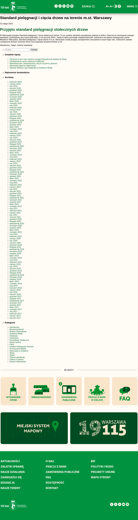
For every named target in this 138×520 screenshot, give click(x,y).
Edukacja (13, 336)
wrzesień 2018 (16, 277)
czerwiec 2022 (16, 181)
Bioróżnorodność (17, 329)
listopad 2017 (15, 299)
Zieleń (12, 355)
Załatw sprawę (12, 466)
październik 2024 (17, 120)
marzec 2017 (15, 316)
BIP (93, 461)
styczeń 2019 (15, 269)
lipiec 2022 (14, 178)
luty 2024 (13, 138)
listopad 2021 (15, 196)
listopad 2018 (15, 273)
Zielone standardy (17, 357)
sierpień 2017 (15, 305)
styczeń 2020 (15, 243)
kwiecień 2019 (16, 262)
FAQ (48, 477)
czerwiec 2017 (16, 309)
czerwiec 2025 (16, 103)
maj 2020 (13, 234)
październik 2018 (17, 275)
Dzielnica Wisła (16, 334)
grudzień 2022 (16, 168)
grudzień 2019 (16, 245)
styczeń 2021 (15, 217)
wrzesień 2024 (16, 123)
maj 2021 (13, 208)
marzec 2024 (15, 136)
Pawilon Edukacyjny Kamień (22, 347)
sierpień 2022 (15, 176)
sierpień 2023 (15, 151)
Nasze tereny (15, 342)
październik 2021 (17, 198)
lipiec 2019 (14, 256)
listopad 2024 (15, 118)
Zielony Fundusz (17, 359)
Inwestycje (14, 338)
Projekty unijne (103, 472)
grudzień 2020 (16, 219)
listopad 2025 (15, 93)
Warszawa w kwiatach (19, 351)
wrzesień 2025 (16, 97)
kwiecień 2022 (16, 185)
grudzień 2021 (16, 193)
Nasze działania (13, 472)
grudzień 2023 (16, 142)
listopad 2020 (15, 221)
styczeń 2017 (15, 318)
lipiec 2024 (14, 127)
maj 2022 (13, 183)
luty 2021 (13, 215)
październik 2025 (17, 95)
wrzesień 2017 (16, 303)
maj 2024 (13, 131)
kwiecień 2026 (16, 82)
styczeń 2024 (15, 140)
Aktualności (14, 327)
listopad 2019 (15, 247)
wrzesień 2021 (16, 200)
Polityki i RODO (102, 466)
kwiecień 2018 (16, 288)
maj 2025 (13, 105)
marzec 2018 (15, 290)
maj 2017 (13, 311)
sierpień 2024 (15, 125)
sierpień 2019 (15, 254)
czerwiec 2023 (16, 155)
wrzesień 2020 (16, 226)
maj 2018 (13, 286)
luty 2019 (13, 266)
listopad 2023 (15, 144)
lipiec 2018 (14, 281)
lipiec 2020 (14, 230)
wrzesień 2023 (16, 148)
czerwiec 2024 (16, 129)
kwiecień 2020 (16, 236)
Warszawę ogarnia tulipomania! (23, 66)
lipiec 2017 (14, 307)
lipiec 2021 (14, 204)
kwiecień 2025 (16, 108)
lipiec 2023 (14, 153)
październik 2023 (17, 146)
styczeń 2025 (15, 114)
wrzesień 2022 (16, 174)
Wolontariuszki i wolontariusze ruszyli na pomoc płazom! (33, 63)
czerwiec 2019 (16, 258)
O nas (50, 461)
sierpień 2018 (15, 279)
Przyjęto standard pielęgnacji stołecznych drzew (44, 29)
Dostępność (55, 482)
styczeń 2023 (15, 166)
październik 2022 (17, 172)
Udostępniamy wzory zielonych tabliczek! (27, 61)
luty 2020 (13, 241)
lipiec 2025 (14, 101)
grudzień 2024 (16, 116)
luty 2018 (13, 292)
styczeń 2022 (15, 191)
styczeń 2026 (15, 88)
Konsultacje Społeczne (19, 340)
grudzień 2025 (16, 90)
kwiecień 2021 (16, 211)
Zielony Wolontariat (18, 362)
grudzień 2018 (16, 271)
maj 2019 (13, 260)
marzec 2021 (15, 213)
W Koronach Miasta (18, 349)
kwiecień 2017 (16, 314)
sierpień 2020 (15, 228)
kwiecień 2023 (16, 159)
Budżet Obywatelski (18, 332)
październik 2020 (17, 223)
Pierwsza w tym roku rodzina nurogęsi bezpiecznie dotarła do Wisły (38, 59)
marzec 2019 (15, 264)
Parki (12, 344)
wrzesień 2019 (16, 251)
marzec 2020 (15, 239)
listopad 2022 (15, 170)
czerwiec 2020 (16, 232)
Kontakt (52, 488)
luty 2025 (13, 112)
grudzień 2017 (16, 296)
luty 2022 (13, 189)
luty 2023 (13, 163)
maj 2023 (13, 157)
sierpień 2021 (15, 202)
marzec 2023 (15, 161)
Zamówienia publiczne (62, 472)
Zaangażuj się (11, 477)
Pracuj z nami (56, 466)
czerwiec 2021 (16, 206)
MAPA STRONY (101, 477)
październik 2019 (17, 249)
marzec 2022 (15, 187)
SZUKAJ (88, 6)
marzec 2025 (15, 110)
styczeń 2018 (15, 294)
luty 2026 (13, 86)
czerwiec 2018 (16, 284)
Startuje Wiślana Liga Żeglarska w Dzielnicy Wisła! (31, 68)
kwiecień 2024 (16, 133)
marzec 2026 (15, 84)
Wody (12, 353)
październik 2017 (17, 301)
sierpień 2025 (15, 99)
